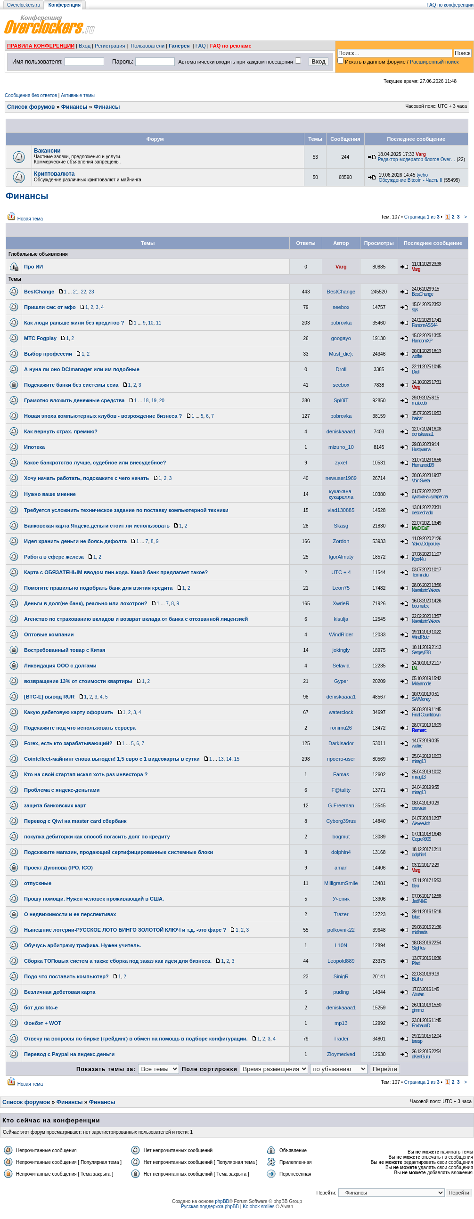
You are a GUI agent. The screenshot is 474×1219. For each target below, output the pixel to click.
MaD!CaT (420, 528)
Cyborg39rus (341, 821)
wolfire (417, 356)
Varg (421, 154)
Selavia (341, 665)
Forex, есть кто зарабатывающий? (68, 743)
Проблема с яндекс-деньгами (61, 790)
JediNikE (419, 901)
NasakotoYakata (426, 590)
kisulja (341, 619)
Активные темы (78, 95)
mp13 (341, 1023)
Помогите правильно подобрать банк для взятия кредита (98, 588)
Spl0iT (341, 400)
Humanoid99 (423, 465)
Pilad (416, 963)
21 (75, 291)
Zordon (341, 541)
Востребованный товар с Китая (65, 650)
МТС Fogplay (40, 338)
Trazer (341, 914)
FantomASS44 (424, 325)
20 (161, 400)
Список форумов (31, 107)
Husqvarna (421, 449)
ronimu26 (341, 728)
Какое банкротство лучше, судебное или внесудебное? (95, 462)
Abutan (418, 994)
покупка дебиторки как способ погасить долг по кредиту (97, 836)
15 (236, 759)
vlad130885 (340, 510)
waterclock (341, 712)
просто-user (341, 759)
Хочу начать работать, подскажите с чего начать (86, 478)
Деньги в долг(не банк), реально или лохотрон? (85, 603)
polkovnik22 (341, 930)
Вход (84, 46)
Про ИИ (33, 266)
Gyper (341, 681)
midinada (419, 932)
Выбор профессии (48, 354)
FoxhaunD (421, 1025)
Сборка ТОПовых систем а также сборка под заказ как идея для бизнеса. (118, 961)
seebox (341, 307)
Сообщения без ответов (31, 95)
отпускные (37, 883)
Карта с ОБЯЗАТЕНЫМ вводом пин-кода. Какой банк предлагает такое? (116, 572)
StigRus (418, 948)
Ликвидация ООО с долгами (60, 665)
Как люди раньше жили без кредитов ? (74, 322)
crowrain (419, 808)
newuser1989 (341, 478)
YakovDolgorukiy (426, 543)
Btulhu (417, 979)
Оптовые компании (49, 634)
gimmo (418, 1010)
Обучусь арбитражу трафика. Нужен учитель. (82, 945)
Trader (341, 1038)
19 (153, 400)
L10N (341, 945)
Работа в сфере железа (54, 557)
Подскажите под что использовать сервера (80, 728)
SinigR (341, 976)
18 (145, 400)
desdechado (422, 512)
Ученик (341, 899)
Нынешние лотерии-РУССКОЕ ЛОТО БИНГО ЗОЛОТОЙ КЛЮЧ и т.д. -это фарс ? (125, 930)
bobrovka (340, 322)
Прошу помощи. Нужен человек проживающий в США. (94, 899)
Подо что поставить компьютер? (66, 976)
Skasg (341, 525)
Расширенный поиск (434, 62)
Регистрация (110, 46)
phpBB (222, 1201)
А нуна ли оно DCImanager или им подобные (81, 369)
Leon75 (341, 588)
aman (341, 867)
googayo (341, 338)
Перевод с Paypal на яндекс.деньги (69, 1054)
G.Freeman (341, 805)
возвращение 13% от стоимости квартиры (78, 681)
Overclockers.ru (23, 5)
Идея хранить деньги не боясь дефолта (75, 541)
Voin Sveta (421, 480)
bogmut (341, 836)
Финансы (74, 107)
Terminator (420, 574)
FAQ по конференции (450, 5)
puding (341, 992)
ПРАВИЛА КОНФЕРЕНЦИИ (40, 46)
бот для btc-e (40, 1007)
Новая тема (30, 218)
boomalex (420, 606)
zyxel (341, 462)
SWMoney (421, 699)
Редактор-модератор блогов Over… (417, 159)
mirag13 (418, 761)
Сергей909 (421, 839)
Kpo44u (418, 559)
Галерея (179, 46)
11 (158, 322)
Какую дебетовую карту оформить (68, 712)
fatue (416, 916)
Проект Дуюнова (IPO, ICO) (58, 867)
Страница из (422, 216)
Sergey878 (421, 652)
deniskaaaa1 (341, 431)
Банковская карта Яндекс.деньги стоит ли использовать (97, 525)
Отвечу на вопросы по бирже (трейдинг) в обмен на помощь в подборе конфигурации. (136, 1038)
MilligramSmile (341, 883)
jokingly (341, 650)
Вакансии (47, 150)
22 (83, 291)
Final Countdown (426, 714)
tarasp (417, 1041)
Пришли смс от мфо (50, 307)
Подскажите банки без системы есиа (71, 385)
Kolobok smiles (258, 1206)
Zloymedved (341, 1054)
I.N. (414, 668)
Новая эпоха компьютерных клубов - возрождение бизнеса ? (103, 416)
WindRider (341, 634)
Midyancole (421, 683)
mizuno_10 (341, 447)
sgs (415, 309)
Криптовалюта (54, 174)
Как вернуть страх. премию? (61, 431)
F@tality (341, 790)
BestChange (39, 291)
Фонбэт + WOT (42, 1023)
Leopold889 (341, 961)
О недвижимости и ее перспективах (70, 914)
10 (150, 322)
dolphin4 (341, 852)
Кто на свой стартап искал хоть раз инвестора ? (85, 774)
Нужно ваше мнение (50, 494)
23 (91, 291)
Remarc (419, 730)
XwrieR (341, 603)
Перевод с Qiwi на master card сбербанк (75, 821)
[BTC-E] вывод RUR (49, 696)
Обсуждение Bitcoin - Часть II (410, 180)
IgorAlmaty (341, 557)
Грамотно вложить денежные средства (74, 400)
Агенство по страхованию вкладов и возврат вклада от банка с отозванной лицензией (136, 619)
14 (228, 759)
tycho (422, 175)
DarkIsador (341, 743)
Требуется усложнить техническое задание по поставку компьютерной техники (126, 510)
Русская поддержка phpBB (210, 1206)
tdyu (415, 885)
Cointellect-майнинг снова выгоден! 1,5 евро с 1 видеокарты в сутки (112, 759)
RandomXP (422, 340)
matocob (419, 403)
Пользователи (147, 46)
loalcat (417, 418)
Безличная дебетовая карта (59, 992)
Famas (341, 774)
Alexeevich (421, 823)
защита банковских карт (55, 805)
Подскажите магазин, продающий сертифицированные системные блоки (118, 852)
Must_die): (341, 354)
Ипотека (34, 447)
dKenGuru (421, 1056)
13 (220, 759)
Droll (341, 369)
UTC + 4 (341, 572)
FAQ (201, 46)
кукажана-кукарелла (341, 494)
